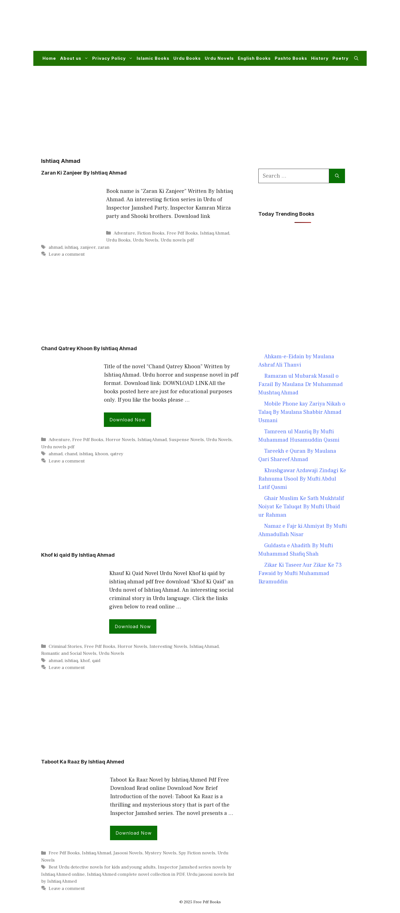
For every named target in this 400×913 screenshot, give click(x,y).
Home (49, 58)
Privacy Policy (113, 58)
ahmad (55, 247)
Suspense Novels (186, 440)
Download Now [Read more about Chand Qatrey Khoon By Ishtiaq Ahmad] (127, 419)
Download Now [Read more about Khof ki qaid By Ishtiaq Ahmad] (133, 626)
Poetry (340, 58)
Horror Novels (120, 440)
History (320, 58)
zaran (103, 247)
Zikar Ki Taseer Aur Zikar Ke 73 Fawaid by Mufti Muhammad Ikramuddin (300, 573)
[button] (356, 58)
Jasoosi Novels (127, 853)
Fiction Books (150, 233)
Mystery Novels (160, 853)
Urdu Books (187, 58)
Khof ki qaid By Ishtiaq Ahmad (78, 555)
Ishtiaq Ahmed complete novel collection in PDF (135, 874)
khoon (101, 454)
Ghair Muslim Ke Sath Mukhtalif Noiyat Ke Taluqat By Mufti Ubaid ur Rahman (301, 507)
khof (85, 661)
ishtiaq (71, 247)
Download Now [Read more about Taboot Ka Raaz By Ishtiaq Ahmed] (134, 833)
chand (71, 454)
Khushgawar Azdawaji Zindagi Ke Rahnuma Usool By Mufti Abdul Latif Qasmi (302, 479)
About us (75, 58)
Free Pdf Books (182, 233)
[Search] (337, 176)
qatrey (116, 454)
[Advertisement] (257, 28)
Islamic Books (153, 58)
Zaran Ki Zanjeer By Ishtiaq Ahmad (84, 173)
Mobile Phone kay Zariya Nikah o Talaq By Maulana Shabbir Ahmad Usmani (301, 412)
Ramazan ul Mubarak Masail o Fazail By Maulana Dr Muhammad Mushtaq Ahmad (300, 384)
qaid (96, 661)
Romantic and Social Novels (68, 653)
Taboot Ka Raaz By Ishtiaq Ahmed (82, 762)
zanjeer (88, 247)
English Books (254, 58)
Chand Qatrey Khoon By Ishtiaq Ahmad (89, 348)
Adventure (124, 233)
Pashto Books (291, 58)
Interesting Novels (168, 646)
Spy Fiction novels (197, 853)
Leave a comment (67, 254)
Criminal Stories (65, 646)
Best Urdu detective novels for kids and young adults (102, 867)
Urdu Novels (219, 58)
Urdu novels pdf (177, 240)
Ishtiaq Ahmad (214, 233)
